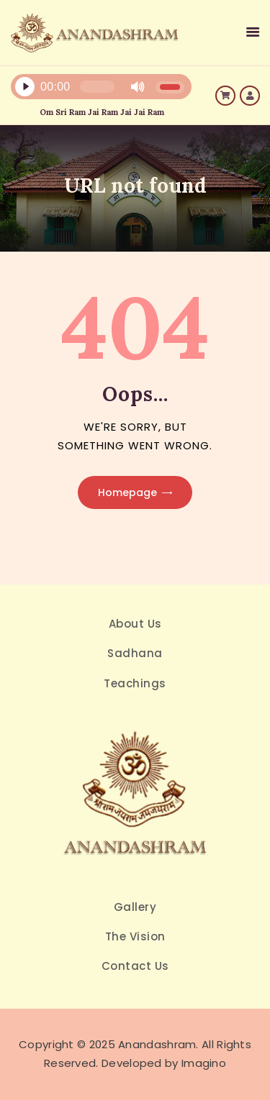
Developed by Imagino (164, 1063)
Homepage (127, 492)
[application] (89, 90)
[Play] (24, 87)
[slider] (97, 87)
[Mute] (137, 87)
